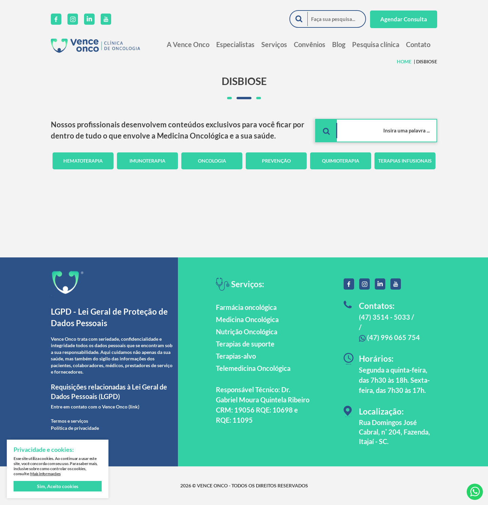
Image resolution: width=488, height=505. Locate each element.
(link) (133, 406)
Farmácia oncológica (246, 307)
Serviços (274, 44)
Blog (338, 44)
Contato (418, 44)
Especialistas (235, 44)
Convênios (309, 44)
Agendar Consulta (403, 19)
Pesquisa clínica (375, 44)
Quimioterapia (340, 161)
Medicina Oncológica (247, 319)
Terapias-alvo (236, 356)
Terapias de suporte (245, 344)
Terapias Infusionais (405, 161)
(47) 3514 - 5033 (384, 317)
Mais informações (45, 473)
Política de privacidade (75, 428)
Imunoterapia (147, 161)
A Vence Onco (188, 44)
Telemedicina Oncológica (253, 368)
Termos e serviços (69, 421)
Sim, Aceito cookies (57, 486)
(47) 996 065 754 (389, 337)
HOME (404, 61)
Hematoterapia (83, 161)
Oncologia (212, 161)
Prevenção (276, 161)
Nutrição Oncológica (246, 332)
